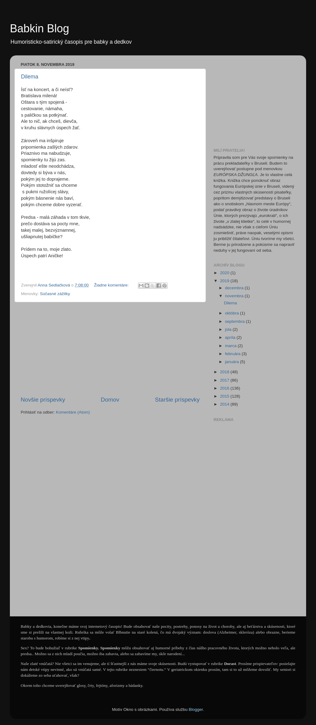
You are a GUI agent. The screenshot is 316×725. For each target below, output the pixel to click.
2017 (225, 380)
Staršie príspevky (177, 399)
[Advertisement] (110, 348)
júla (229, 329)
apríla (231, 337)
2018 (225, 372)
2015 (225, 396)
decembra (235, 288)
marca (231, 345)
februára (233, 353)
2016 (225, 388)
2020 (225, 272)
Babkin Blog (39, 28)
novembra (235, 296)
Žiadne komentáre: (112, 285)
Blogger (196, 709)
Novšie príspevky (43, 399)
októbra (232, 313)
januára (232, 361)
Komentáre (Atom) (73, 412)
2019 (225, 280)
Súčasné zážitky (55, 293)
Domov (110, 399)
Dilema (29, 77)
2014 (225, 404)
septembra (235, 321)
